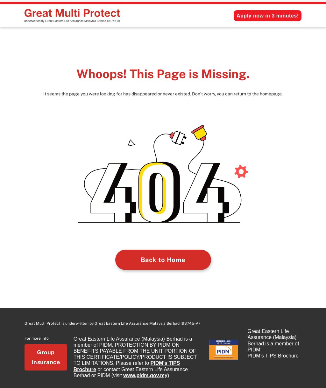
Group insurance (46, 357)
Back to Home (163, 260)
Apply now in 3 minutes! (268, 15)
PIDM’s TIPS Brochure (273, 355)
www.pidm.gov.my (145, 375)
